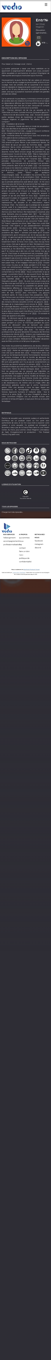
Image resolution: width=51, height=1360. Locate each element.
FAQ (20, 546)
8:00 (40, 147)
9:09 (29, 156)
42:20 (22, 336)
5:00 (3, 126)
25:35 (38, 260)
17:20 (12, 207)
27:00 (40, 265)
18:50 (47, 218)
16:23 (35, 198)
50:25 (37, 371)
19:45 (4, 223)
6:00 (3, 133)
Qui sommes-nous (24, 541)
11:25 (35, 168)
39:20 (34, 315)
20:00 (46, 223)
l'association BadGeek (18, 574)
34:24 (47, 299)
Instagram (39, 546)
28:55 (23, 274)
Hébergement (9, 540)
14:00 (36, 184)
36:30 (40, 306)
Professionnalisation (11, 546)
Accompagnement (11, 543)
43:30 (33, 338)
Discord (38, 550)
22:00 (15, 230)
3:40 (31, 117)
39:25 (4, 320)
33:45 (46, 297)
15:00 (37, 191)
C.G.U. (21, 557)
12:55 (17, 177)
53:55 (39, 394)
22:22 (42, 232)
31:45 (46, 288)
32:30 (20, 292)
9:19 (44, 158)
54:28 (19, 396)
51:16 (23, 380)
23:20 (4, 239)
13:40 (37, 179)
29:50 (17, 281)
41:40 (31, 332)
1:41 (3, 112)
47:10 (27, 355)
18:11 (35, 216)
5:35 (3, 128)
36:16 (46, 304)
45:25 (9, 352)
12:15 (26, 172)
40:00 (28, 322)
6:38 (3, 138)
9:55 (39, 161)
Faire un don (24, 553)
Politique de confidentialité (25, 562)
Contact (22, 550)
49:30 (38, 366)
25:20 (46, 255)
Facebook (39, 543)
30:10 (21, 283)
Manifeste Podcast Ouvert (31, 571)
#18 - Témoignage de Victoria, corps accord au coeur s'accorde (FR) (45, 44)
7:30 (3, 142)
